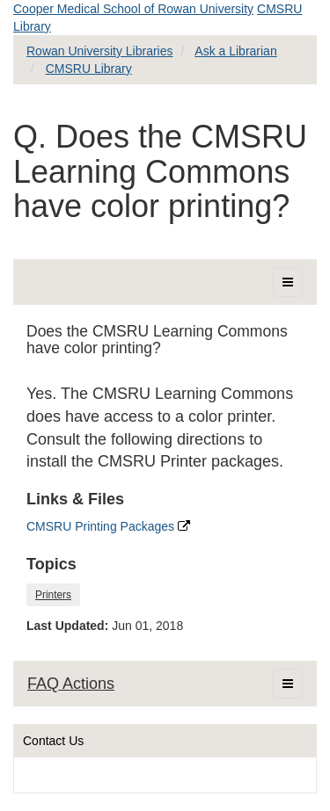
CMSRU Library (89, 69)
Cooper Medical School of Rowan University (133, 9)
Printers (53, 595)
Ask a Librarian (235, 51)
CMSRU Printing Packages (108, 526)
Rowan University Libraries (99, 51)
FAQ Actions (70, 683)
